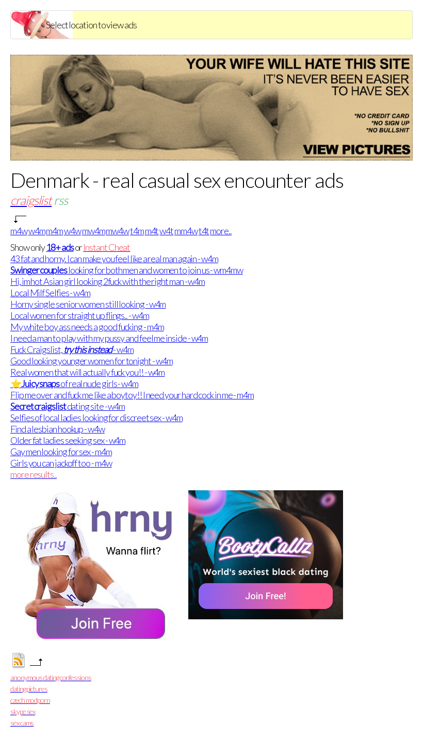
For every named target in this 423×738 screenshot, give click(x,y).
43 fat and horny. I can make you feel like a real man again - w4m (114, 258)
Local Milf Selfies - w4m (50, 292)
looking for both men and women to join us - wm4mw (126, 270)
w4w (72, 230)
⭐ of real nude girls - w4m (74, 383)
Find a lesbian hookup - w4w (57, 429)
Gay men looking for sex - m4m (61, 451)
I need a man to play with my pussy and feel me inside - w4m (109, 338)
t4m (137, 230)
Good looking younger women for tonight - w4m (91, 360)
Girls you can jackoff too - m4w (61, 463)
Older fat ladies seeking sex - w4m (67, 440)
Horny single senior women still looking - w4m (88, 304)
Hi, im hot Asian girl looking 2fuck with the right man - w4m (107, 281)
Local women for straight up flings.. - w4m (79, 315)
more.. (221, 230)
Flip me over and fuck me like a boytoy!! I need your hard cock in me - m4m (132, 394)
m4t (152, 230)
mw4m (93, 230)
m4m (54, 230)
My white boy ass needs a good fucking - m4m (87, 326)
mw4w (117, 230)
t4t (204, 230)
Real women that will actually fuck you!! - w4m (87, 372)
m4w (18, 230)
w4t (166, 230)
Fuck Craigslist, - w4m (72, 349)
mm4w (186, 230)
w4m (36, 230)
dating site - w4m (67, 406)
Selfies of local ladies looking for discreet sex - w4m (96, 417)
